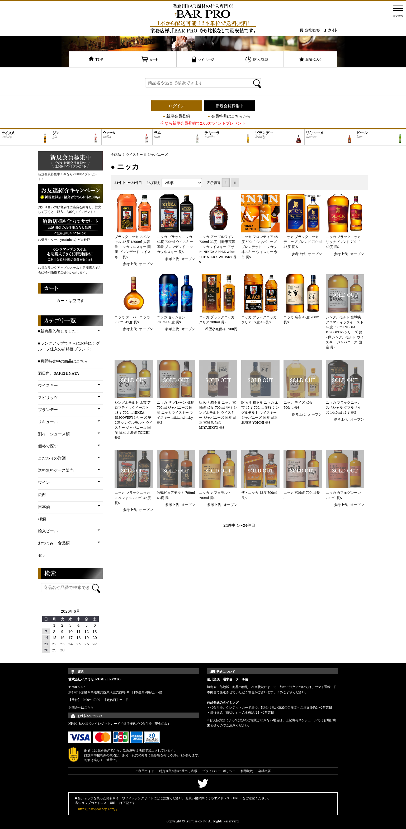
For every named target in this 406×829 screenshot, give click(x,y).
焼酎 (42, 494)
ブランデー (48, 409)
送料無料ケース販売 (56, 470)
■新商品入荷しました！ (59, 331)
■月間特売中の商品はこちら (63, 361)
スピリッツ (48, 397)
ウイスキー (134, 154)
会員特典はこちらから (231, 116)
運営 (81, 671)
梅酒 (42, 518)
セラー (44, 555)
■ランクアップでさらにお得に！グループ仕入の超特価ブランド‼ (69, 346)
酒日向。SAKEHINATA (58, 373)
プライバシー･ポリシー (218, 771)
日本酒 (44, 506)
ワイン (44, 482)
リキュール (48, 421)
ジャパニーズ (157, 154)
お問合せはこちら (81, 707)
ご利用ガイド (144, 771)
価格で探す (48, 445)
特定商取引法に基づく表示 (178, 771)
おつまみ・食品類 (54, 542)
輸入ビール (48, 530)
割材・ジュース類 (54, 433)
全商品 (116, 154)
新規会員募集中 (229, 105)
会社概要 (264, 771)
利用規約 (246, 771)
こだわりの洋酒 (52, 458)
